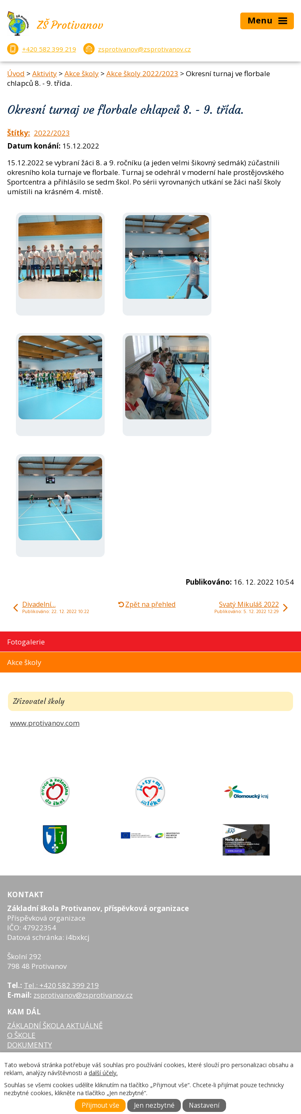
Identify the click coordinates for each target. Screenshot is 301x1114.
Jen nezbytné (154, 1105)
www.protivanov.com (45, 723)
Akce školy (81, 73)
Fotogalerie (26, 642)
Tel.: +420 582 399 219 (61, 985)
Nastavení (204, 1105)
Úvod (16, 73)
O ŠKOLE (21, 1035)
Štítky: (18, 133)
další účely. (103, 1073)
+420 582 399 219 (49, 49)
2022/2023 (52, 133)
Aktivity (44, 73)
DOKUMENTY (29, 1045)
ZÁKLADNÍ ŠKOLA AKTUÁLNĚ (55, 1025)
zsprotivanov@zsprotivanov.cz (144, 49)
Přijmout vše (100, 1105)
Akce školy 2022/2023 (142, 73)
